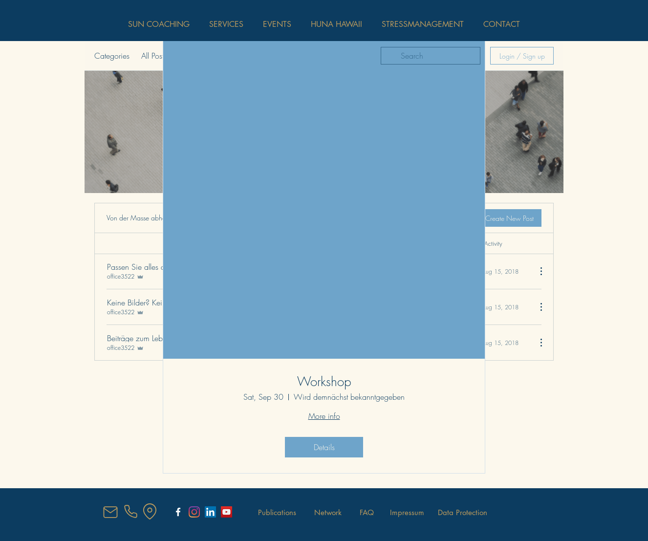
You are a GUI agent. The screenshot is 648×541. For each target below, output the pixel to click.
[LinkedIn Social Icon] (210, 512)
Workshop (324, 382)
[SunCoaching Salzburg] (178, 512)
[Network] (327, 512)
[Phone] (130, 511)
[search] (430, 56)
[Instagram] (194, 512)
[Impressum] (407, 512)
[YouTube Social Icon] (226, 512)
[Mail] (110, 512)
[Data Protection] (462, 512)
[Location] (149, 511)
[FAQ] (366, 512)
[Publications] (277, 512)
